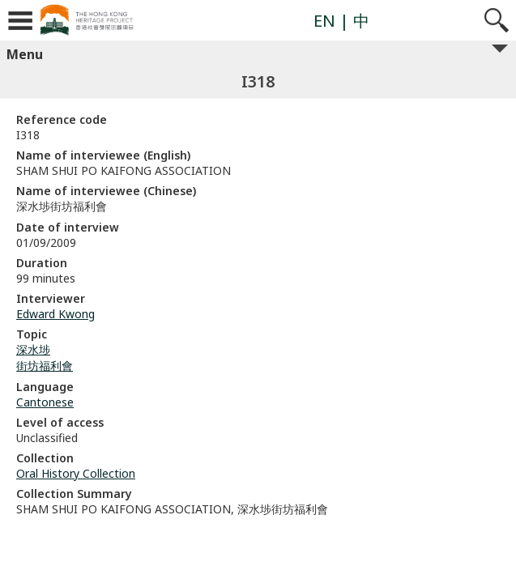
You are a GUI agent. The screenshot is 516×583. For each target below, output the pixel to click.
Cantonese (45, 402)
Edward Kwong (55, 313)
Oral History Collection (75, 473)
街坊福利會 (44, 365)
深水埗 (33, 349)
